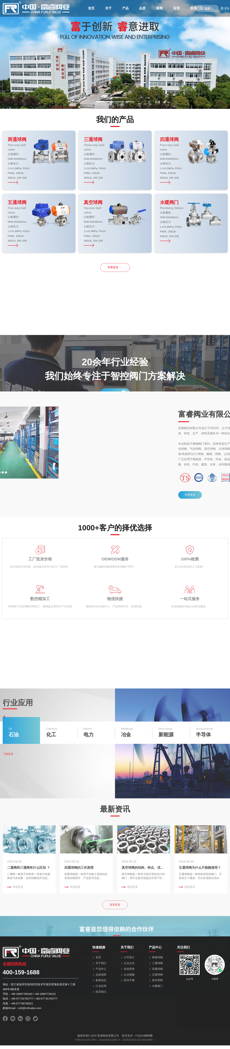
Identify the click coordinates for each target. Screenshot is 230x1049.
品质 (142, 8)
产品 (125, 8)
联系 (193, 8)
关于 (108, 8)
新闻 (159, 8)
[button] (100, 101)
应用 (176, 8)
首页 (91, 8)
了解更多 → (10, 994)
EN (224, 8)
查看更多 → (115, 267)
